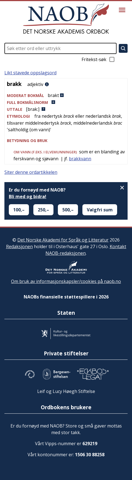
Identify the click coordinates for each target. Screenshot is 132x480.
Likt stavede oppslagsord (30, 73)
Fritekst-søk (98, 59)
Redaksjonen (19, 246)
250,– (43, 210)
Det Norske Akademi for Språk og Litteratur (63, 240)
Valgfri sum (100, 210)
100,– (19, 210)
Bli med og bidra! (27, 196)
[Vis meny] (122, 10)
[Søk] (123, 48)
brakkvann (80, 159)
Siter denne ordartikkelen (30, 172)
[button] (66, 95)
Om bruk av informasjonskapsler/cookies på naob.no (66, 281)
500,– (68, 210)
